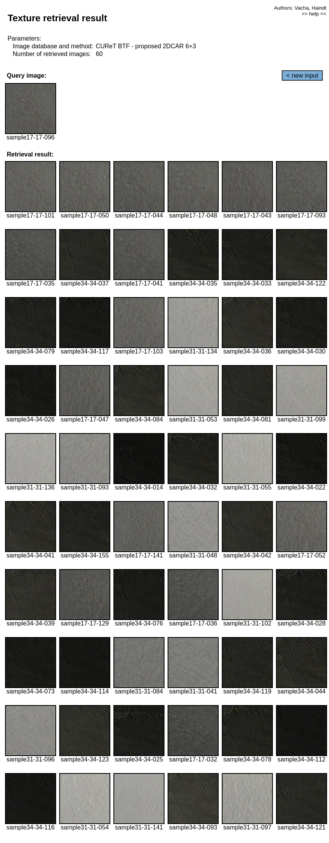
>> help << (314, 14)
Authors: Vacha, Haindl (300, 8)
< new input (302, 75)
